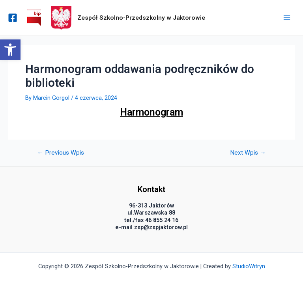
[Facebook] (12, 17)
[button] (10, 49)
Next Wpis (248, 153)
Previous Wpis (60, 153)
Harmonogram (151, 112)
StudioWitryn (248, 266)
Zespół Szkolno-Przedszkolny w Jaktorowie (141, 17)
